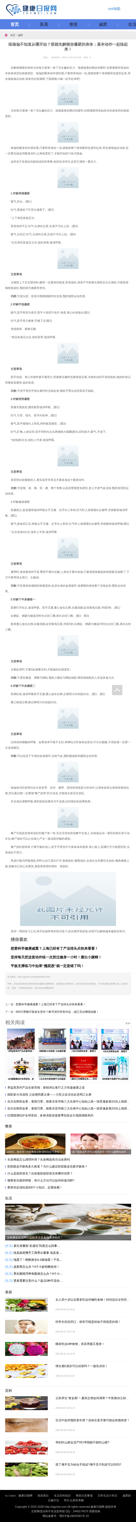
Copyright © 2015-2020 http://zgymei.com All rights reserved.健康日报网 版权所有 (66, 1506)
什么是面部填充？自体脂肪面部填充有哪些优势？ (40, 1173)
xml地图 (114, 9)
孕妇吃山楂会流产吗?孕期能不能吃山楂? (82, 1442)
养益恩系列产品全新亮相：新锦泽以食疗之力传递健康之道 (46, 1087)
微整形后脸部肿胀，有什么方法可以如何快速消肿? (40, 1180)
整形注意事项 (84, 1495)
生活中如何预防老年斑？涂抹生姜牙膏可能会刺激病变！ (92, 1420)
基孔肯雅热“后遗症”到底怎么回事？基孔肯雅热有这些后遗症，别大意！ (38, 1246)
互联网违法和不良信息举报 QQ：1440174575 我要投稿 (65, 1511)
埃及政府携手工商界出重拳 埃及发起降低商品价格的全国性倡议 (38, 1252)
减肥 (103, 24)
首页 (15, 24)
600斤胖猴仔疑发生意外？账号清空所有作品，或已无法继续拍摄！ (57, 1011)
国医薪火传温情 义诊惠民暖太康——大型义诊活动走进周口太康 (49, 1094)
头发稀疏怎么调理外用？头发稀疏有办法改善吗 (38, 1159)
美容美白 (43, 1495)
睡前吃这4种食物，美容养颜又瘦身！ (80, 1344)
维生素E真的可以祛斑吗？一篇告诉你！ (81, 1366)
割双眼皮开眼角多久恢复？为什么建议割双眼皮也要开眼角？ (47, 1166)
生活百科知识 (62, 1495)
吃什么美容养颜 (74, 1500)
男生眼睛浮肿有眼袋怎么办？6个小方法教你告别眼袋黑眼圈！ (38, 1273)
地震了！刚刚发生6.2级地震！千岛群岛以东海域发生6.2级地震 (38, 1259)
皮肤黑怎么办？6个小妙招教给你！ (36, 1266)
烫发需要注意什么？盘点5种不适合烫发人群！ (38, 1280)
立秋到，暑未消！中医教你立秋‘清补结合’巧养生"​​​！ (35, 1151)
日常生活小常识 (107, 1495)
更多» (128, 1023)
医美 (44, 24)
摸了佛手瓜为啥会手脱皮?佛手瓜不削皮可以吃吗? (88, 1464)
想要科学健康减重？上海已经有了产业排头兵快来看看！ (51, 1004)
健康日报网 (25, 1495)
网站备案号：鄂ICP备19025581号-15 (66, 1516)
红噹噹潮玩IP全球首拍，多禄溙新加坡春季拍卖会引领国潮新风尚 (50, 1115)
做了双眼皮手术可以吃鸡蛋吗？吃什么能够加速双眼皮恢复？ (101, 1151)
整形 (73, 24)
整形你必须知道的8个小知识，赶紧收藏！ (34, 1187)
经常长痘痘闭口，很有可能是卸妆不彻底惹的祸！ (88, 1321)
